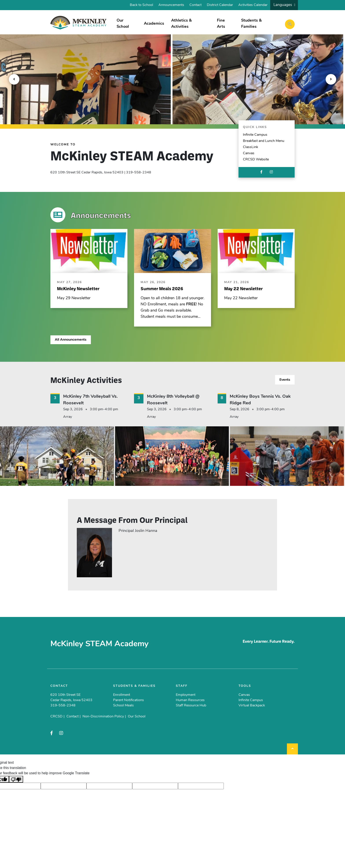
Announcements (171, 5)
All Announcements (70, 340)
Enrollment (121, 695)
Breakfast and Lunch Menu (263, 141)
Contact (195, 5)
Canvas (248, 153)
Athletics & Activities (181, 24)
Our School (123, 24)
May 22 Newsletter (241, 298)
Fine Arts (221, 24)
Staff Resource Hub (191, 705)
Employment (185, 695)
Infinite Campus (255, 135)
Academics (154, 24)
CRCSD (56, 716)
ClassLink (250, 147)
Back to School (141, 5)
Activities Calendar (253, 5)
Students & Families (251, 24)
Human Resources (190, 700)
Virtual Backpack (252, 705)
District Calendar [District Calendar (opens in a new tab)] (220, 5)
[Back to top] (292, 748)
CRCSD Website (256, 159)
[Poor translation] (16, 779)
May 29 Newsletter (73, 298)
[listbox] (284, 5)
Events (284, 380)
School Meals (123, 705)
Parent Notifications (128, 700)
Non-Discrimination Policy (103, 716)
